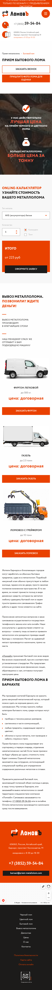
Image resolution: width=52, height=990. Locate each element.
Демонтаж (26, 933)
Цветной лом (26, 919)
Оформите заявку (26, 269)
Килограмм (33, 230)
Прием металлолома (11, 53)
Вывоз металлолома (26, 928)
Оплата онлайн (26, 964)
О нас (26, 942)
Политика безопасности (26, 955)
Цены (26, 937)
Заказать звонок (26, 69)
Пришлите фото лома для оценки (26, 78)
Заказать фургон (26, 411)
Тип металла (7, 208)
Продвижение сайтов (26, 981)
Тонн (30, 234)
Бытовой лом (26, 924)
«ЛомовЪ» (7, 656)
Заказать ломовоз (26, 553)
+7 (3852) (27, 24)
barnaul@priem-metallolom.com (26, 873)
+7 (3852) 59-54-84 (21, 801)
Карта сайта (26, 960)
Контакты (26, 946)
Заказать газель (26, 478)
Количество (7, 225)
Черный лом (26, 914)
